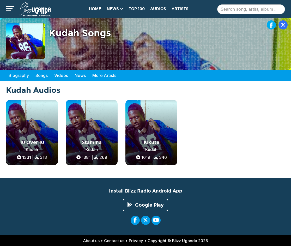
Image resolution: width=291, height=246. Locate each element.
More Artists (104, 75)
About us (91, 240)
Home (95, 9)
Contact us (114, 240)
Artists (180, 9)
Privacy (136, 240)
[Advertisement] (272, 133)
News (80, 75)
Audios (158, 9)
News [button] (115, 9)
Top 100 (137, 9)
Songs (41, 75)
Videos (61, 75)
